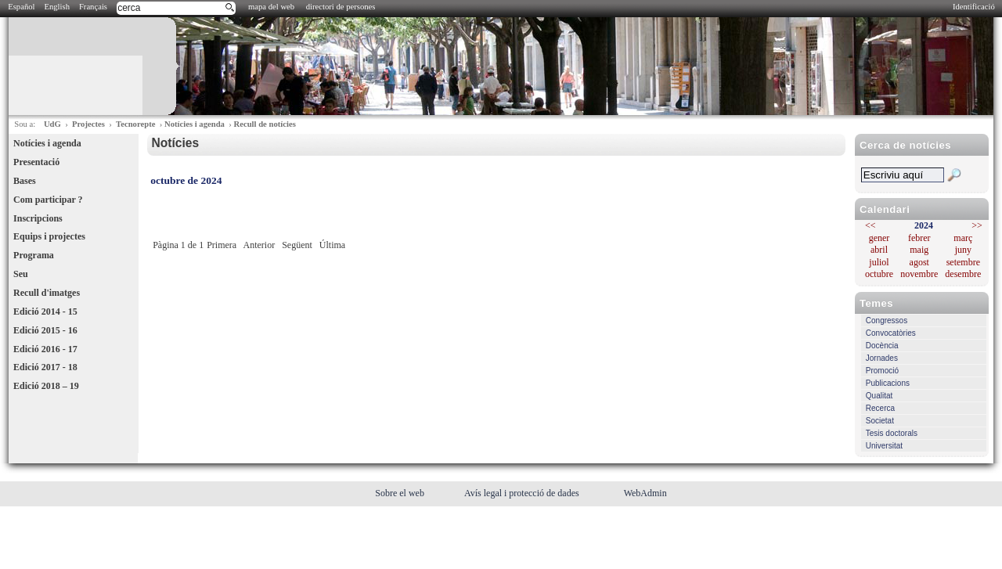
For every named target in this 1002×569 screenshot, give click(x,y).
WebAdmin (645, 493)
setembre (963, 262)
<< (870, 225)
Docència (882, 345)
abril (879, 249)
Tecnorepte (135, 124)
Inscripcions (38, 218)
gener (879, 237)
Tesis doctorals (891, 433)
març (962, 237)
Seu (20, 273)
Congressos (886, 320)
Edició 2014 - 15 (45, 311)
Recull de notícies (264, 124)
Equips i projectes (49, 236)
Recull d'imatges (46, 292)
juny (963, 249)
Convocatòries (891, 333)
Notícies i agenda (194, 124)
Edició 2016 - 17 (45, 349)
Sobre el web (401, 493)
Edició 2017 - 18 (45, 367)
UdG (52, 124)
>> (976, 225)
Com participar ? (47, 199)
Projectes (88, 124)
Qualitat (879, 395)
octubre (879, 273)
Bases (24, 180)
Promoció (882, 370)
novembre (919, 273)
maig (919, 249)
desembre (963, 273)
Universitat (884, 445)
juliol (878, 262)
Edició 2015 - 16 (45, 330)
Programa (33, 255)
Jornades (882, 358)
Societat (880, 420)
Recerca (880, 408)
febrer (919, 237)
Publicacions (888, 383)
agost (919, 262)
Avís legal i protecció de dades (523, 493)
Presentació (36, 162)
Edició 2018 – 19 (46, 385)
